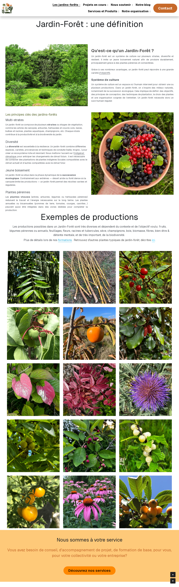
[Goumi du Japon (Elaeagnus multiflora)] (145, 257)
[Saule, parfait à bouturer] (89, 257)
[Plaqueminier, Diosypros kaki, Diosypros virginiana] (89, 314)
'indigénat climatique (59, 141)
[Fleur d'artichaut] (145, 370)
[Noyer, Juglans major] (33, 426)
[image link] (7, 7)
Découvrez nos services (89, 551)
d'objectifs (77, 69)
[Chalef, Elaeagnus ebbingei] (145, 314)
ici (153, 220)
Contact (165, 8)
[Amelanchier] (89, 426)
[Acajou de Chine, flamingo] (89, 370)
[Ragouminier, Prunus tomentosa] (145, 426)
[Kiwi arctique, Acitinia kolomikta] (33, 370)
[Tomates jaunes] (33, 482)
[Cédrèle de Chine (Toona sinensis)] (33, 257)
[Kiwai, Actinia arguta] (33, 314)
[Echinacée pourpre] (89, 482)
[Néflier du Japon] (145, 482)
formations (65, 220)
